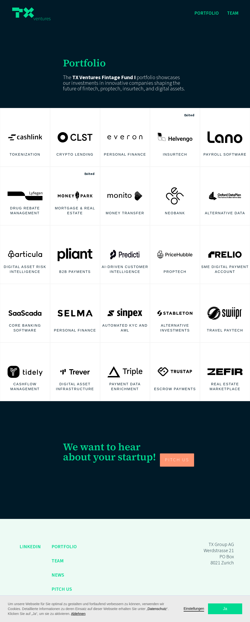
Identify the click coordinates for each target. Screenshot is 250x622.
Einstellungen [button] (194, 609)
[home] (31, 13)
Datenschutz (157, 609)
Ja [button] (225, 609)
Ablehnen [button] (78, 614)
